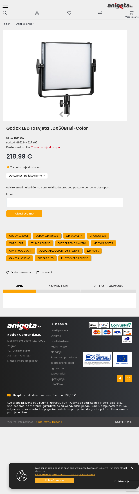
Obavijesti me (24, 213)
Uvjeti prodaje (59, 330)
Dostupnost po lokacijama (26, 175)
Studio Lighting (40, 243)
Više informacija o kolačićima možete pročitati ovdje (65, 474)
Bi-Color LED (98, 236)
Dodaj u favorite (18, 272)
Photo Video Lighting (74, 258)
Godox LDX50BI (18, 236)
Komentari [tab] (58, 286)
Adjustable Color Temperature (59, 250)
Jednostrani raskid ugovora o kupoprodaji (62, 368)
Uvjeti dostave (60, 341)
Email (9, 194)
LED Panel (93, 250)
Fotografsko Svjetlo (72, 243)
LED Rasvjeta (74, 236)
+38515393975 (21, 351)
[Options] (121, 481)
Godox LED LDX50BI (47, 236)
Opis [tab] (19, 286)
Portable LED (46, 258)
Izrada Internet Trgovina (48, 421)
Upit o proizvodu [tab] (108, 286)
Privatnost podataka (64, 357)
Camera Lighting (19, 258)
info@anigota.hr (27, 361)
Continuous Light (20, 250)
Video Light (16, 243)
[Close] (54, 480)
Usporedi (44, 272)
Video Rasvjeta (103, 243)
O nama (56, 336)
